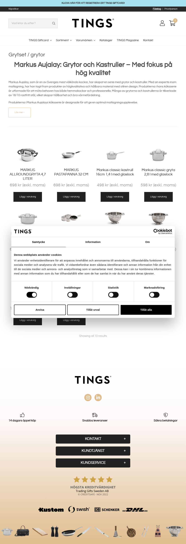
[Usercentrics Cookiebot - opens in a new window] (156, 231)
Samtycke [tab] (38, 241)
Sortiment (62, 40)
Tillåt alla (146, 309)
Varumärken (84, 40)
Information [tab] (93, 241)
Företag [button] (157, 9)
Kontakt (148, 40)
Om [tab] (147, 241)
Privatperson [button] (170, 9)
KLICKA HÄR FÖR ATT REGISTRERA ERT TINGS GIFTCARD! (93, 3)
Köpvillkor (14, 9)
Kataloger (106, 40)
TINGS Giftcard (39, 40)
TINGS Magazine (128, 40)
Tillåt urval (93, 309)
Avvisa (40, 309)
